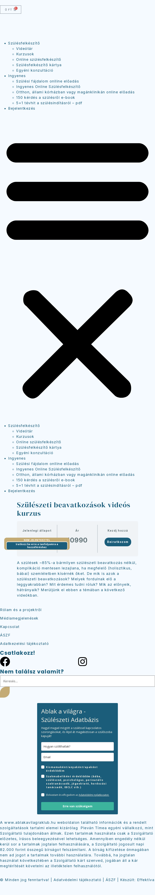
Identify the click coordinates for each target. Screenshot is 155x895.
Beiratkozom (118, 541)
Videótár (24, 48)
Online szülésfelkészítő (38, 59)
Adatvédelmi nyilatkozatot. (94, 795)
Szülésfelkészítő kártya (39, 65)
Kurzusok (25, 54)
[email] (77, 757)
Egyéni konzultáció (34, 70)
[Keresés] (5, 692)
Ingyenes (17, 76)
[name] (77, 746)
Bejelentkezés (21, 108)
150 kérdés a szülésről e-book (45, 97)
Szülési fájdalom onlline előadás (47, 81)
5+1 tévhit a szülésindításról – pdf (49, 103)
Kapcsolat (10, 627)
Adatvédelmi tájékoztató (77, 880)
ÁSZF (5, 635)
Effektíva (146, 880)
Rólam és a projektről (21, 610)
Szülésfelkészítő (24, 43)
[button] (77, 267)
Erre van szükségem (77, 806)
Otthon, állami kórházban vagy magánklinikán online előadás (75, 92)
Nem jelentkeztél (37, 540)
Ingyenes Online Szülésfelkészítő (48, 87)
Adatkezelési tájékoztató (24, 643)
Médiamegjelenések (19, 618)
